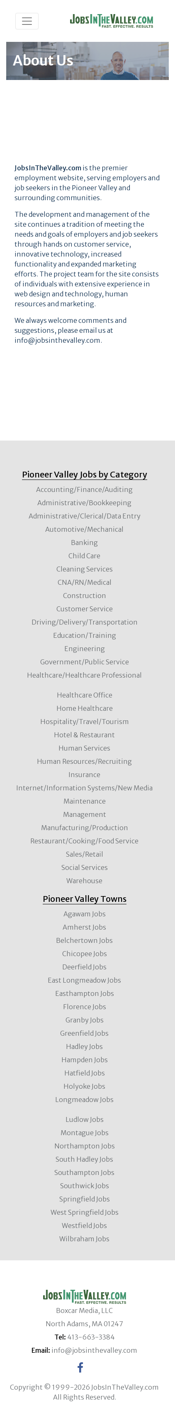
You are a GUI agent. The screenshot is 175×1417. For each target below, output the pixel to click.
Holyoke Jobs (84, 1086)
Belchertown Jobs (84, 940)
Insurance (84, 774)
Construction (84, 595)
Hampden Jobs (84, 1060)
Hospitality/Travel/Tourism (84, 721)
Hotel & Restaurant (84, 735)
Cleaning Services (84, 569)
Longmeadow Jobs (84, 1099)
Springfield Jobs (84, 1199)
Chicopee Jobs (84, 954)
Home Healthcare (84, 708)
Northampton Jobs (84, 1146)
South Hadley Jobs (84, 1159)
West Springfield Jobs (85, 1212)
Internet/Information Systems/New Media (84, 788)
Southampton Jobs (84, 1172)
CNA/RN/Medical (85, 582)
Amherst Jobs (84, 927)
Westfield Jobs (84, 1225)
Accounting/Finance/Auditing (84, 489)
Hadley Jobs (84, 1046)
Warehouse (84, 881)
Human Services (84, 748)
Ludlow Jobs (85, 1119)
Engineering (84, 648)
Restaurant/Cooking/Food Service (84, 841)
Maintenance (84, 801)
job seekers (32, 188)
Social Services (84, 867)
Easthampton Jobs (84, 993)
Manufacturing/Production (84, 828)
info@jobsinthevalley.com (57, 340)
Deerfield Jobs (84, 967)
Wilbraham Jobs (84, 1239)
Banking (84, 542)
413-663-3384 (91, 1337)
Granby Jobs (85, 1020)
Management (84, 814)
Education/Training (84, 635)
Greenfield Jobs (84, 1033)
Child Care (84, 556)
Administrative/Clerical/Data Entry (85, 516)
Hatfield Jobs (84, 1073)
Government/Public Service (84, 662)
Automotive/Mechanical (84, 529)
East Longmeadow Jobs (84, 980)
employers (129, 178)
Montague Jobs (85, 1133)
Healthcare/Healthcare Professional (84, 675)
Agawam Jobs (84, 914)
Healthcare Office (84, 695)
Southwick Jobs (84, 1186)
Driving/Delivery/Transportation (85, 622)
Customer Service (84, 609)
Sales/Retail (84, 854)
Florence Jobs (84, 1007)
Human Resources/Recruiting (84, 761)
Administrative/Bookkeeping (84, 503)
